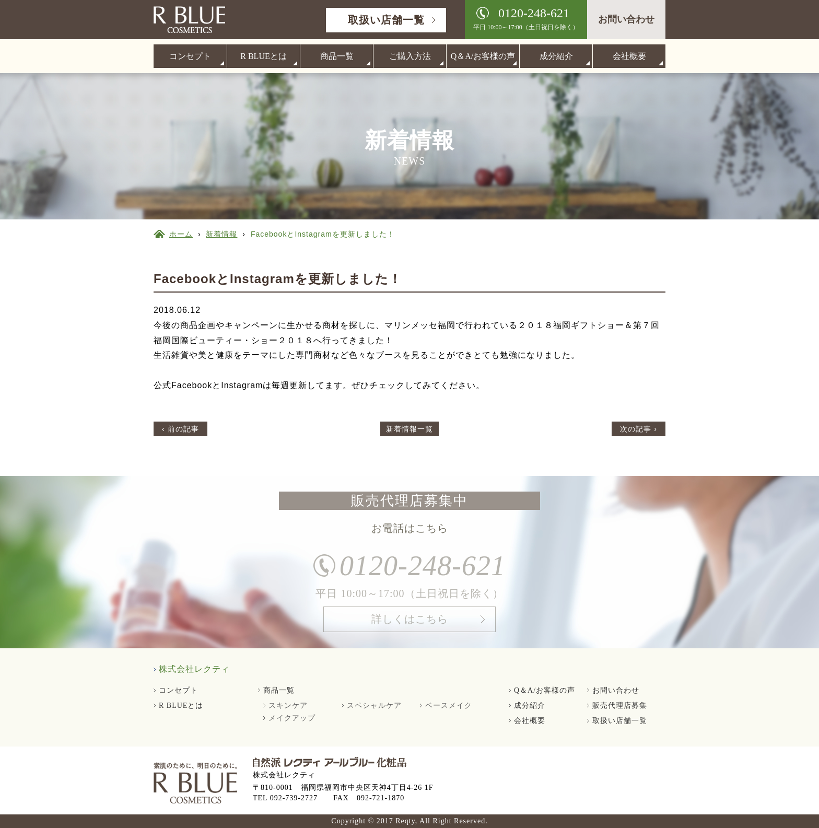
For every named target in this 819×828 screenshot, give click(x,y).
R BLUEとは (263, 56)
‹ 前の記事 (180, 429)
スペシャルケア (374, 705)
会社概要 (629, 56)
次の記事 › (638, 429)
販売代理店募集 (619, 705)
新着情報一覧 (409, 429)
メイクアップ (291, 718)
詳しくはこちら (409, 624)
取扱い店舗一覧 (386, 20)
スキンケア (288, 705)
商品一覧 (337, 56)
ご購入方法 (410, 56)
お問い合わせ (626, 19)
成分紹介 (556, 56)
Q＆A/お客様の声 (483, 56)
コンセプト (190, 56)
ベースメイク (448, 705)
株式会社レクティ (194, 668)
